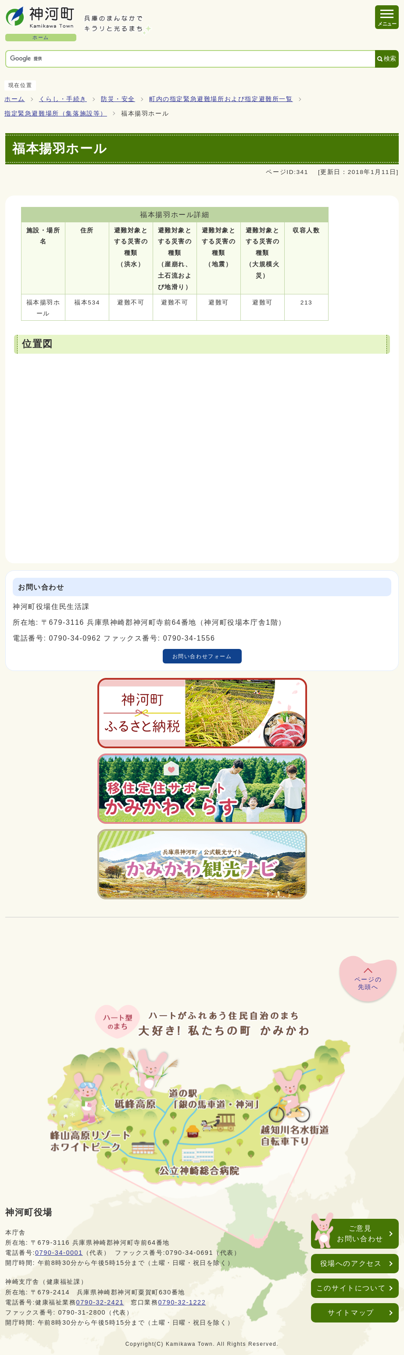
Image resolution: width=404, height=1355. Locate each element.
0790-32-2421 (100, 1302)
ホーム (14, 99)
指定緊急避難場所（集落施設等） (55, 113)
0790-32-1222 (182, 1302)
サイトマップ (351, 1312)
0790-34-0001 (59, 1252)
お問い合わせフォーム (202, 656)
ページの (368, 983)
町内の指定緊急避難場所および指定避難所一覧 (221, 99)
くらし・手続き (63, 99)
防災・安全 (118, 99)
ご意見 (360, 1234)
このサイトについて (351, 1288)
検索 (390, 58)
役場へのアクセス (351, 1263)
